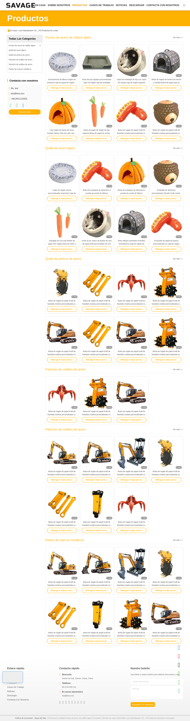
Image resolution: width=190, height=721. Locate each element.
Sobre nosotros (14, 679)
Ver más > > (178, 37)
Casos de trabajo (15, 687)
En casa (40, 5)
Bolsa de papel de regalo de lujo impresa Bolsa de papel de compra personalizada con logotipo (97, 133)
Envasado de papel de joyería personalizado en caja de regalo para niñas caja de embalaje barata (166, 244)
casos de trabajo (101, 5)
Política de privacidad (23, 718)
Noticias (11, 691)
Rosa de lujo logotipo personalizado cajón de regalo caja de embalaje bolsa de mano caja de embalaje (96, 82)
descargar (136, 5)
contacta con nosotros (162, 5)
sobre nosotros (59, 5)
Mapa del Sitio (40, 718)
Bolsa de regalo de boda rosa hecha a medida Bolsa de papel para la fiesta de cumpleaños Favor (166, 82)
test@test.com (17, 93)
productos (79, 5)
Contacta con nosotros (18, 700)
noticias (121, 5)
